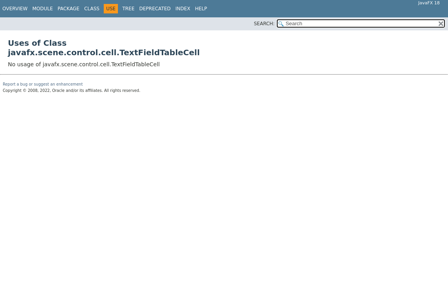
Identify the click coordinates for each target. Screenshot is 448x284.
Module (42, 8)
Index (182, 8)
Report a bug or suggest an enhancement (43, 84)
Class (91, 8)
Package (68, 8)
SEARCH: (264, 23)
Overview (15, 8)
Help (201, 8)
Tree (128, 8)
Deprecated (155, 8)
